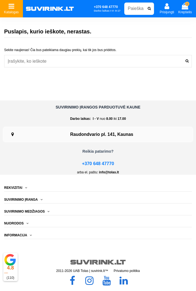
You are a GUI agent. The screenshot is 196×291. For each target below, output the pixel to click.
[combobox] (139, 8)
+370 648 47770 (98, 163)
